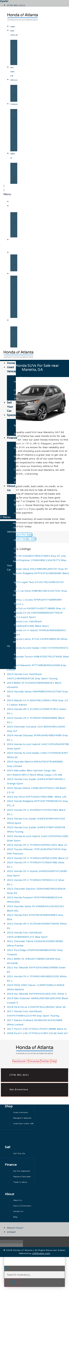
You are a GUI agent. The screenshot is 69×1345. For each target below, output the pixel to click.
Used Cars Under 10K (21, 57)
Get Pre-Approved (23, 124)
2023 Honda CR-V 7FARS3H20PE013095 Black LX (37, 858)
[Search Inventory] (34, 1274)
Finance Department (24, 113)
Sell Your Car (12, 72)
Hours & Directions (23, 169)
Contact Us (23, 179)
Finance (13, 104)
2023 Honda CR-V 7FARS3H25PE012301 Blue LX (37, 844)
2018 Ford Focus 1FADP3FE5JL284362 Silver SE (36, 1007)
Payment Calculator (23, 134)
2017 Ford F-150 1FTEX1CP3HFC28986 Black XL (37, 1028)
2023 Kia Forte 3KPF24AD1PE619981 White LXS (36, 796)
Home (12, 26)
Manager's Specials (24, 89)
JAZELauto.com (41, 1253)
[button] (8, 517)
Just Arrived (21, 97)
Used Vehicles (22, 44)
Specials (13, 80)
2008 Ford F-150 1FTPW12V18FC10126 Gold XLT (37, 1033)
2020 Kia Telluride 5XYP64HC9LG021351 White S (37, 993)
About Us (15, 322)
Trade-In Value (21, 145)
